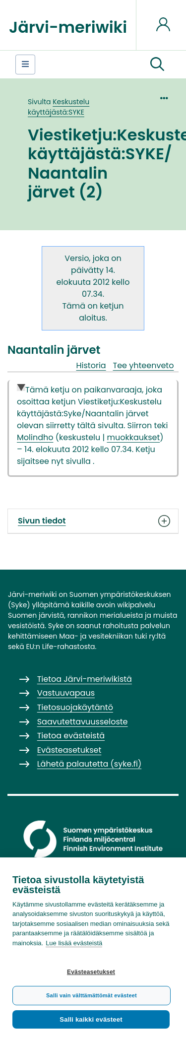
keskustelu (79, 437)
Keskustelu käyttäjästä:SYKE (58, 107)
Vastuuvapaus (66, 693)
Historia (91, 365)
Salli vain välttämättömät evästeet (91, 995)
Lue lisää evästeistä (74, 943)
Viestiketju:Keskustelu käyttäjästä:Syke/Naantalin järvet (89, 407)
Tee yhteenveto (143, 365)
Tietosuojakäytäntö (75, 707)
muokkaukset (133, 437)
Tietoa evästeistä (71, 735)
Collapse (21, 388)
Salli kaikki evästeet (91, 1019)
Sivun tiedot (93, 521)
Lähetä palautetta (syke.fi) (89, 764)
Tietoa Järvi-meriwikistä (84, 679)
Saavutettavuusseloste (82, 721)
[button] (157, 64)
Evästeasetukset (91, 972)
